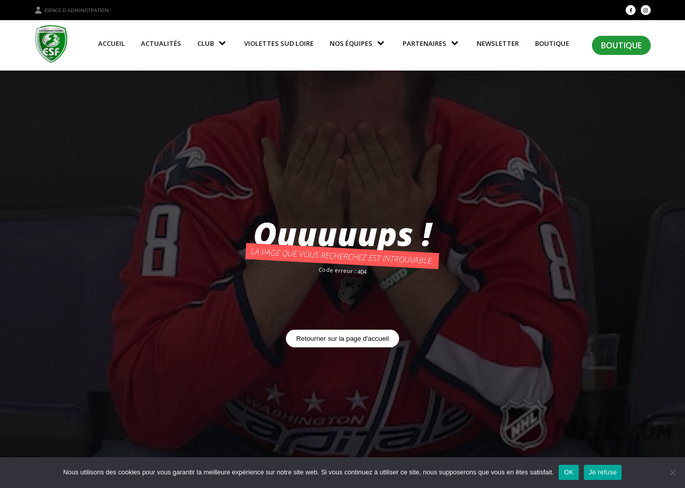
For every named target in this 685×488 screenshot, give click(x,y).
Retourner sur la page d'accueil (342, 338)
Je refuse (603, 472)
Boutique (621, 45)
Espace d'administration (71, 10)
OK (568, 472)
